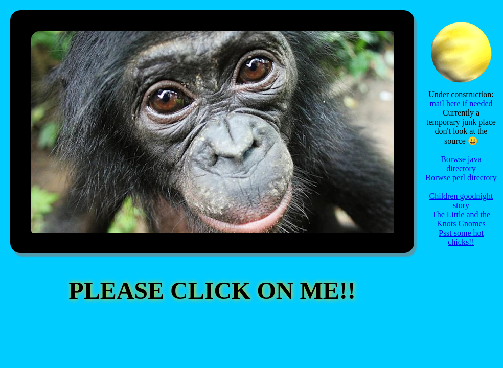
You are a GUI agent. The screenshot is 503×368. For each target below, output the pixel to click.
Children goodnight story (461, 201)
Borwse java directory (461, 164)
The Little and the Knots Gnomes (461, 219)
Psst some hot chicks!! (461, 237)
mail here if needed (460, 103)
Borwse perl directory (461, 177)
